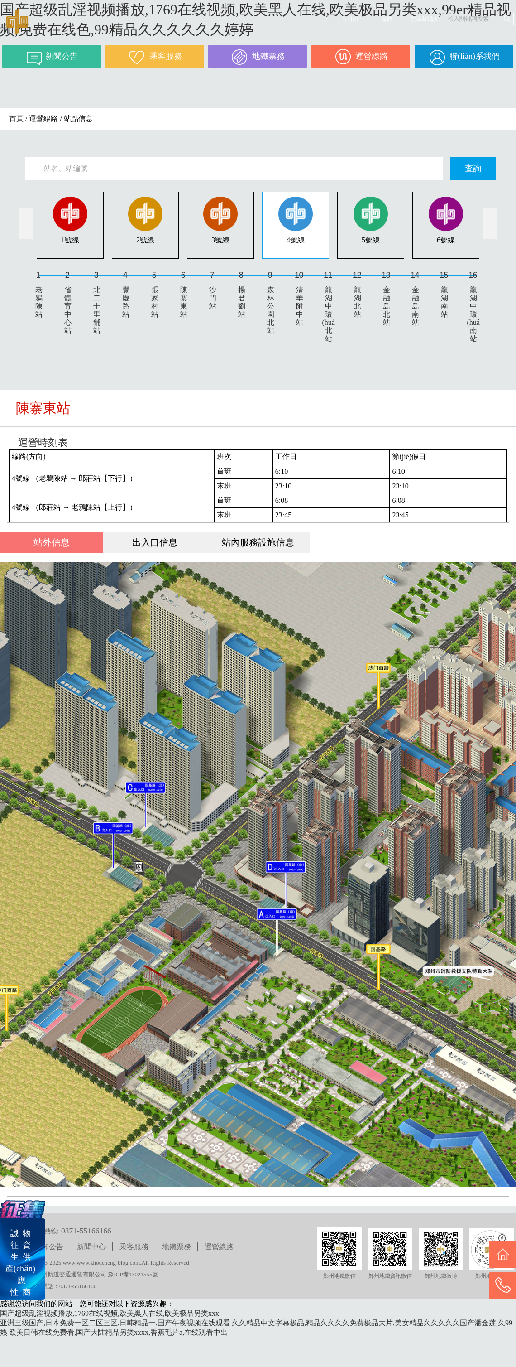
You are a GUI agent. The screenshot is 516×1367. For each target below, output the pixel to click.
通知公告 (48, 1247)
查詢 (473, 168)
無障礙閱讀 (424, 19)
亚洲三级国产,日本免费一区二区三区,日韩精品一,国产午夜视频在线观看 (115, 1323)
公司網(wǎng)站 (350, 20)
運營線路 (219, 1247)
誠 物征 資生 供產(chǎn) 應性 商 (20, 1263)
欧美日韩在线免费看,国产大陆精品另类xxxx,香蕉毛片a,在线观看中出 (118, 1332)
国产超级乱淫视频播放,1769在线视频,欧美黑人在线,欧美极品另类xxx (109, 1313)
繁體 (387, 19)
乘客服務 (133, 1247)
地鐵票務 (176, 1247)
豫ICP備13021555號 (133, 1274)
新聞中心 (91, 1247)
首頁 (16, 118)
